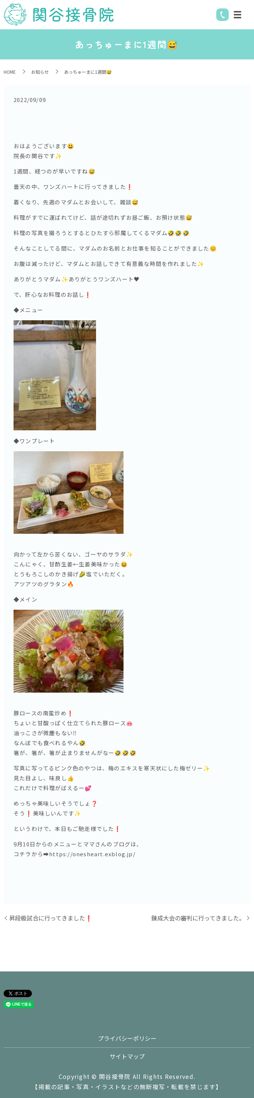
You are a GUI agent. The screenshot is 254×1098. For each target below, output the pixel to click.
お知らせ (40, 72)
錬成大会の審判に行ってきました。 (198, 918)
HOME (10, 72)
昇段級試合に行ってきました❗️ (50, 918)
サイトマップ (127, 1056)
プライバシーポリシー (127, 1038)
